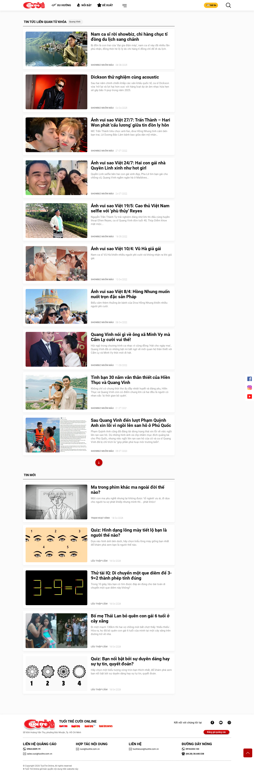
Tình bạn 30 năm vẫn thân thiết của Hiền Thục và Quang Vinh (130, 380)
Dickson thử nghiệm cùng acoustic (125, 77)
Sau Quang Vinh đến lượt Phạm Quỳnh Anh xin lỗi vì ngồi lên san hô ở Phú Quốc (131, 423)
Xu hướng (61, 5)
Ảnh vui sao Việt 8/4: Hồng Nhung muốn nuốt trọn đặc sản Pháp (130, 294)
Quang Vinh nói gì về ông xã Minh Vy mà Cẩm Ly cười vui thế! (130, 337)
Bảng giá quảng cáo (216, 732)
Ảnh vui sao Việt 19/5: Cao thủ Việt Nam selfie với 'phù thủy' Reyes (130, 208)
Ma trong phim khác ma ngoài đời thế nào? (127, 490)
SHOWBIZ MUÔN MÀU (102, 65)
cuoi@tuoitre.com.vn (88, 749)
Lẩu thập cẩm (99, 560)
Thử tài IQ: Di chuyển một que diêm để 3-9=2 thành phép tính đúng (131, 575)
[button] (124, 5)
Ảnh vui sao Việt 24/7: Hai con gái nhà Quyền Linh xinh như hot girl (128, 165)
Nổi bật (84, 5)
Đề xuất (105, 5)
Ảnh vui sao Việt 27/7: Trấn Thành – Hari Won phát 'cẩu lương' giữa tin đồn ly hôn (130, 122)
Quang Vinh (74, 21)
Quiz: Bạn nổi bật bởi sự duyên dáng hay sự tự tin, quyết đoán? (130, 661)
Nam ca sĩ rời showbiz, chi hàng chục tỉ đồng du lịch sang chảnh (129, 37)
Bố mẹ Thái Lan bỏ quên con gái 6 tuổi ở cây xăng (130, 618)
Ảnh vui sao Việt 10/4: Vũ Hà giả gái (126, 248)
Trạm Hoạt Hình (100, 518)
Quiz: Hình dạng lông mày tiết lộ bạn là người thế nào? (129, 532)
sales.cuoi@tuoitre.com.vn (37, 754)
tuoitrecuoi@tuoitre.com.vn (144, 749)
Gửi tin (211, 5)
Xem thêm (99, 463)
